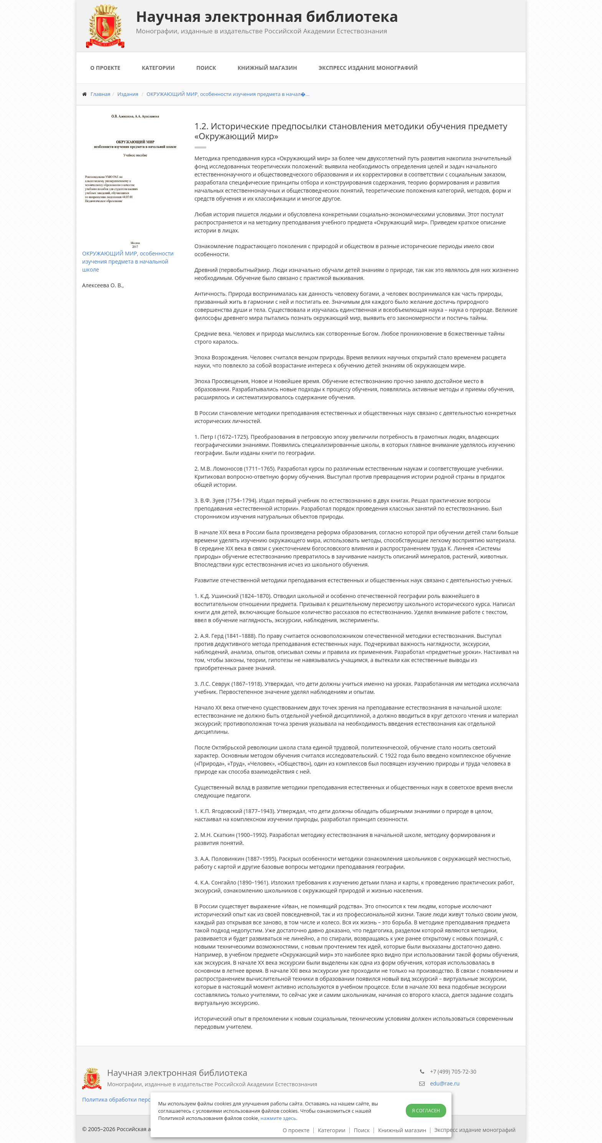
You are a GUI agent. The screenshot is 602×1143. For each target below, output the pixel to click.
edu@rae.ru (445, 1083)
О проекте (105, 67)
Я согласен (426, 1110)
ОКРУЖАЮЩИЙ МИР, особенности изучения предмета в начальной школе (128, 261)
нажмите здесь (278, 1118)
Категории (158, 67)
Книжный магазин (267, 67)
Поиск (206, 67)
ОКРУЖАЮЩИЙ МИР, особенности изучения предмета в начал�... (228, 94)
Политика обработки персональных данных (140, 1099)
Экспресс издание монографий (368, 67)
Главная (101, 94)
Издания (128, 94)
